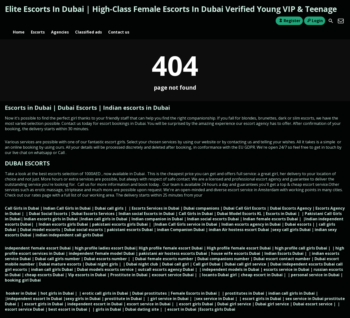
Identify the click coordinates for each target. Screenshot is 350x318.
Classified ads (88, 21)
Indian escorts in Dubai (136, 99)
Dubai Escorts (77, 99)
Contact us (118, 21)
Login (314, 20)
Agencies (60, 21)
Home (19, 21)
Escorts (38, 21)
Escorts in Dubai (29, 99)
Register (289, 20)
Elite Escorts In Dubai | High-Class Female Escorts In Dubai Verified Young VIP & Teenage (171, 9)
